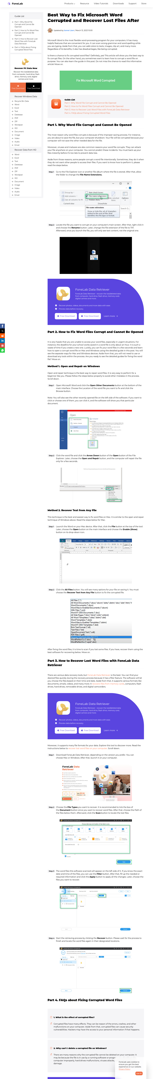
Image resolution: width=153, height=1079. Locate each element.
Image (17, 135)
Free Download (18, 87)
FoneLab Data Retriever (92, 289)
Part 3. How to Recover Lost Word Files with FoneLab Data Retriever (26, 41)
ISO (16, 128)
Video (17, 138)
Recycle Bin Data (22, 101)
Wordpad (19, 125)
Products (68, 3)
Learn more (111, 316)
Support (132, 3)
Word (17, 104)
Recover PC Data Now (26, 68)
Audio (17, 142)
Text (16, 111)
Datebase (19, 115)
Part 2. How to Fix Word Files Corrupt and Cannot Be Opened (27, 32)
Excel (17, 108)
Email (17, 145)
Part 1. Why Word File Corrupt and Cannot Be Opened (24, 24)
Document (19, 131)
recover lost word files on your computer (87, 748)
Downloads (118, 3)
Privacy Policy (124, 1069)
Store (143, 3)
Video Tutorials (101, 3)
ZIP (16, 121)
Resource (84, 3)
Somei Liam (69, 30)
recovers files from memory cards (108, 684)
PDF (16, 118)
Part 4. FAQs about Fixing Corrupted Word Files (87, 113)
